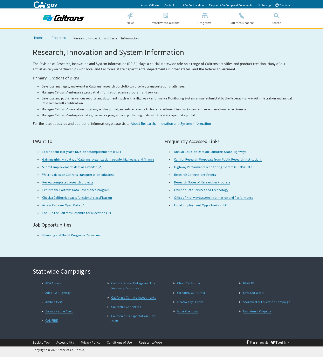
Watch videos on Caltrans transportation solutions (78, 175)
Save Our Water (253, 293)
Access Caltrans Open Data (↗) (63, 205)
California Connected (126, 307)
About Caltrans (150, 5)
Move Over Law (187, 311)
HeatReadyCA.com (190, 302)
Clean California (188, 283)
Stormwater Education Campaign (266, 302)
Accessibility (65, 342)
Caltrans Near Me (242, 18)
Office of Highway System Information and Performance (213, 197)
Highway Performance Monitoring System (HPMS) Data (213, 167)
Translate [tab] (282, 5)
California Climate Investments (133, 297)
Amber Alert (54, 302)
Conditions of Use (119, 342)
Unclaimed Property (257, 311)
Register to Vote (150, 342)
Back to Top (41, 342)
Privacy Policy (90, 342)
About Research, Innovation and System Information (171, 123)
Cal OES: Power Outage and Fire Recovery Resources (133, 285)
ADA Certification (193, 5)
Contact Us (171, 5)
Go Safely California (191, 293)
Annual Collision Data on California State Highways (210, 152)
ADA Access (53, 283)
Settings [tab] (264, 5)
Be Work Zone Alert (59, 311)
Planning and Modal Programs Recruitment (73, 235)
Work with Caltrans (165, 18)
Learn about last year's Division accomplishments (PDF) (81, 152)
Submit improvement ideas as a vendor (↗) (72, 167)
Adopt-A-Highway (57, 293)
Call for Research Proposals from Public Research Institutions (218, 159)
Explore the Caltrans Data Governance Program (76, 190)
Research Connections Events (195, 175)
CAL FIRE (51, 320)
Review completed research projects (67, 182)
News (130, 18)
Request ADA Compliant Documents (230, 5)
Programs (204, 18)
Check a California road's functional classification (77, 197)
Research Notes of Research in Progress (202, 182)
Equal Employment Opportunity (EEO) (201, 205)
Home (38, 37)
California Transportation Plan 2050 (133, 318)
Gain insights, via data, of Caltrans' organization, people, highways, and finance (98, 159)
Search (276, 18)
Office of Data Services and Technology (201, 190)
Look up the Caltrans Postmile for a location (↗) (76, 213)
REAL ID (248, 283)
